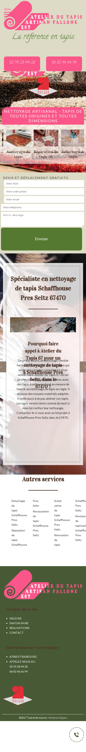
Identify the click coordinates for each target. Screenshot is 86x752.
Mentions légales (58, 717)
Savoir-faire (18, 623)
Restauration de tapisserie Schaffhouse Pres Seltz (79, 528)
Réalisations (19, 628)
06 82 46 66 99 (18, 671)
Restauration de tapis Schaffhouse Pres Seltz (37, 523)
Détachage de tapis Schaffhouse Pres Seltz (15, 512)
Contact (16, 632)
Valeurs (15, 618)
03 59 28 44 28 (18, 666)
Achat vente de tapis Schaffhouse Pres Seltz (58, 515)
